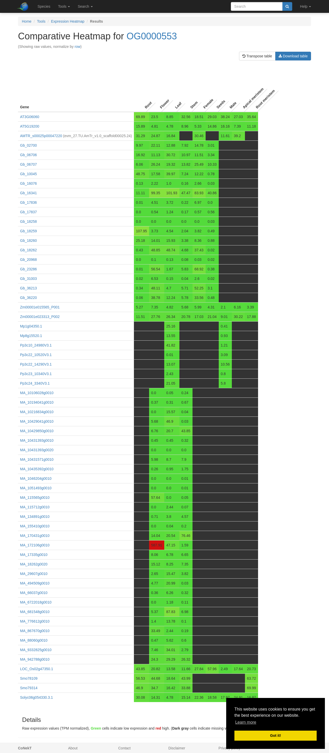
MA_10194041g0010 (36, 402)
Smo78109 (29, 678)
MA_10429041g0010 (36, 421)
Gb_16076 (28, 183)
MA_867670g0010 (34, 631)
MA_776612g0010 (34, 621)
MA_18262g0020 (34, 564)
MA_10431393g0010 (36, 440)
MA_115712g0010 (34, 507)
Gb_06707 (28, 164)
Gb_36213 (28, 288)
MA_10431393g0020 (36, 450)
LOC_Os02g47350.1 (36, 669)
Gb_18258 (28, 221)
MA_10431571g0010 (36, 459)
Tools (41, 21)
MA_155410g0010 (34, 526)
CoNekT (25, 748)
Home (26, 21)
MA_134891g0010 (34, 517)
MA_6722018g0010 (35, 602)
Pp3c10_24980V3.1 (36, 345)
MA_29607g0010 (34, 574)
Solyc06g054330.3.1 (36, 697)
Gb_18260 (28, 240)
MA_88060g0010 (34, 640)
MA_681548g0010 (34, 612)
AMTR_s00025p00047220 (41, 136)
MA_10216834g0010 (36, 412)
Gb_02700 (28, 145)
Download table (293, 56)
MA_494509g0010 (34, 583)
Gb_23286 (28, 269)
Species (44, 6)
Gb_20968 (28, 260)
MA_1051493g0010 (35, 488)
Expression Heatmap (67, 21)
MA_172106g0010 (34, 545)
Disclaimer (176, 748)
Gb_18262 (28, 250)
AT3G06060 (29, 117)
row (77, 47)
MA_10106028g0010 (36, 393)
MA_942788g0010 (34, 659)
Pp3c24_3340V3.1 (35, 383)
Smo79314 (29, 688)
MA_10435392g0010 (36, 469)
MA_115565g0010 (34, 497)
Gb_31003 (28, 279)
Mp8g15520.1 (31, 336)
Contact (124, 748)
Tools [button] (64, 6)
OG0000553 (151, 36)
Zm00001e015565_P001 (40, 307)
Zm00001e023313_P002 (40, 317)
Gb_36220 (28, 298)
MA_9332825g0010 (35, 650)
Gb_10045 (28, 174)
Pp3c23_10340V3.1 (36, 374)
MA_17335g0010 (34, 555)
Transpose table (257, 56)
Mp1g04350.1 (31, 326)
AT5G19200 (29, 126)
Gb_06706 (28, 155)
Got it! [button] (275, 735)
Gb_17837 (28, 212)
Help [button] (305, 6)
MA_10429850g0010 (36, 431)
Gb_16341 (28, 193)
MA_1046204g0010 (35, 478)
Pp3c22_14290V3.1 (36, 364)
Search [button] (85, 6)
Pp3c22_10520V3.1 (36, 355)
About (73, 748)
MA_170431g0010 (34, 536)
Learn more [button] (245, 722)
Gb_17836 (28, 202)
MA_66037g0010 (34, 593)
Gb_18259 (28, 231)
